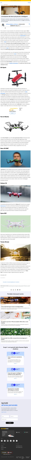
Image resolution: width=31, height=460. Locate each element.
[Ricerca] (28, 2)
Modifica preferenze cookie (23, 457)
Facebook (15, 289)
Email (19, 289)
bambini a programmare (13, 63)
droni (5, 41)
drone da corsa (3, 205)
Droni (15, 53)
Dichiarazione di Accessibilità (28, 457)
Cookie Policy (20, 457)
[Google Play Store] (26, 432)
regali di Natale (22, 35)
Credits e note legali (3, 447)
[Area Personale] (30, 2)
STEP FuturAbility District (19, 447)
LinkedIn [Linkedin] (11, 289)
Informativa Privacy (17, 457)
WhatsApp (17, 289)
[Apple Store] (18, 432)
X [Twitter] (13, 289)
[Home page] (6, 2)
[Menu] (1, 2)
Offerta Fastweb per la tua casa (15, 0)
